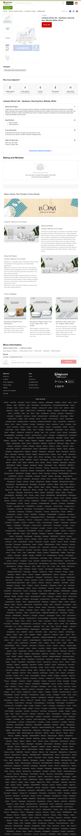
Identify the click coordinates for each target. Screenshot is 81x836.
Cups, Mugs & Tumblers (11, 351)
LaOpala (44, 15)
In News (5, 379)
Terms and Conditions (9, 390)
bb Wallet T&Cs (33, 385)
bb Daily (5, 393)
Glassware (47, 351)
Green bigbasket (8, 382)
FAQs (30, 376)
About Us (6, 376)
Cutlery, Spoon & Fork (26, 351)
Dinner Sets (38, 351)
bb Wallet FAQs (33, 382)
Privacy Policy (7, 385)
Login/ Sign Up (69, 3)
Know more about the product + (40, 151)
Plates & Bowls (55, 351)
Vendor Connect (34, 388)
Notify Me (46, 25)
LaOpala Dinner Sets (16, 357)
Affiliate (5, 388)
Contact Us (32, 379)
